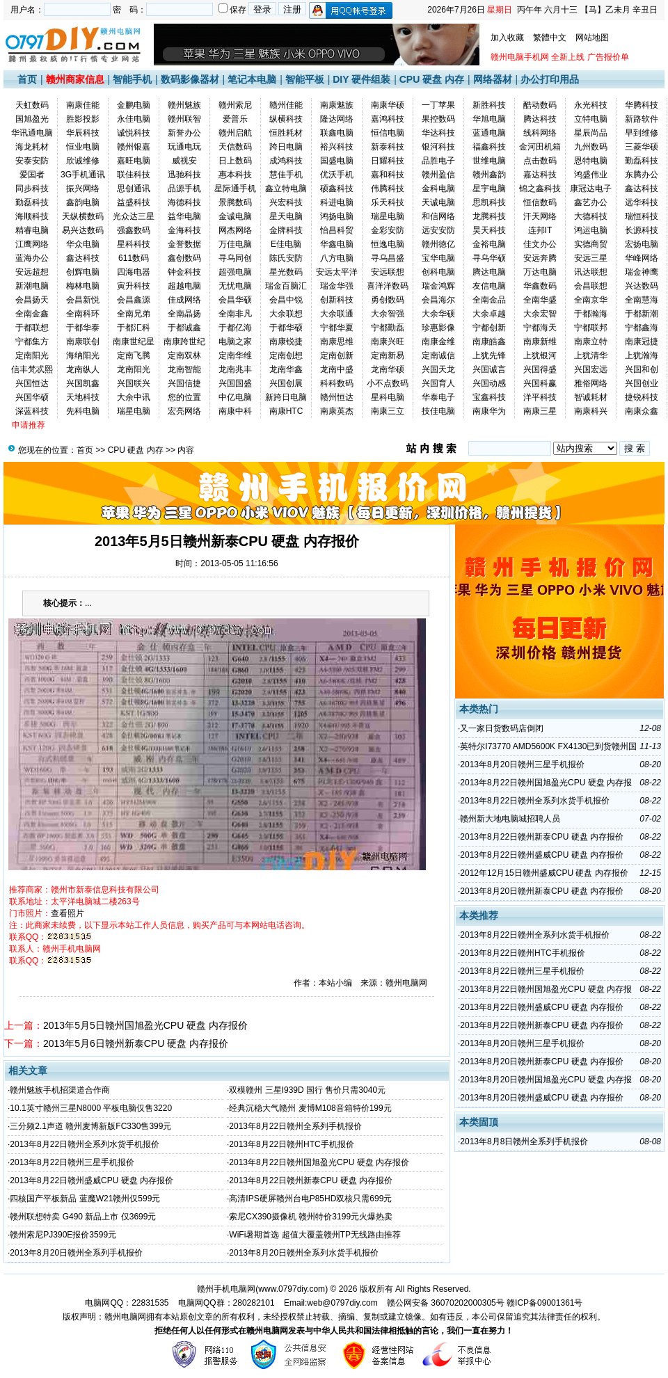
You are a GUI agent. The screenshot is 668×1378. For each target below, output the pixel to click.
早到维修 (641, 133)
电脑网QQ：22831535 (126, 1303)
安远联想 (387, 272)
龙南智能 (184, 369)
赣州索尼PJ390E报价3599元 (63, 1235)
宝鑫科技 (489, 397)
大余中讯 (133, 397)
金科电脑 (438, 188)
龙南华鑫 (286, 369)
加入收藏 (507, 37)
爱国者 (32, 174)
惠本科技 (235, 174)
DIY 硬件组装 (361, 79)
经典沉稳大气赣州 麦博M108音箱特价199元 (310, 1108)
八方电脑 (336, 258)
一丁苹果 (438, 105)
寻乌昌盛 (387, 258)
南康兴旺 (387, 341)
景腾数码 (235, 202)
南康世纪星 (133, 341)
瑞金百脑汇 (286, 286)
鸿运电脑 (590, 230)
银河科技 (438, 147)
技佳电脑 (438, 411)
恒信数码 (540, 202)
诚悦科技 (133, 133)
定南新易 (387, 355)
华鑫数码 (540, 286)
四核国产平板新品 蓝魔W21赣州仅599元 (85, 1198)
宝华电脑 (438, 258)
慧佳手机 (286, 174)
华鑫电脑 (336, 244)
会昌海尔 (438, 300)
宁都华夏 (336, 328)
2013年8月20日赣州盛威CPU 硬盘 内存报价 (541, 1098)
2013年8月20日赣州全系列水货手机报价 (304, 1253)
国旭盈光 (32, 119)
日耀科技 (387, 161)
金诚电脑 (235, 216)
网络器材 (492, 79)
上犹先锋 (489, 355)
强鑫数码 (133, 230)
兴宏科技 (286, 202)
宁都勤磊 (387, 328)
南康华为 (489, 411)
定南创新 (336, 355)
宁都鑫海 (641, 328)
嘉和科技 (387, 174)
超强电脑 (235, 272)
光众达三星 (133, 216)
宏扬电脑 (641, 244)
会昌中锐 (286, 300)
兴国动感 (489, 383)
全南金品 (489, 300)
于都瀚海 (590, 314)
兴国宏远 (590, 369)
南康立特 (590, 341)
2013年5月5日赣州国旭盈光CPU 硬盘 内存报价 (145, 1025)
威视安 (184, 161)
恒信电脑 (387, 133)
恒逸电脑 (387, 244)
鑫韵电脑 (83, 202)
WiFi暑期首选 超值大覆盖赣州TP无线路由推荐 (315, 1235)
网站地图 (592, 37)
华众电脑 (83, 244)
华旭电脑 (489, 119)
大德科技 (590, 216)
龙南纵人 (83, 369)
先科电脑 (83, 411)
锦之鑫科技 (540, 188)
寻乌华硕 (489, 258)
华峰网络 (641, 258)
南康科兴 (590, 411)
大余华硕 (438, 314)
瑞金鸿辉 (438, 286)
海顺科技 (32, 216)
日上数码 (235, 161)
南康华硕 (387, 105)
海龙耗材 (32, 147)
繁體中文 (549, 37)
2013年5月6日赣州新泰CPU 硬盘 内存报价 (135, 1043)
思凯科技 (489, 202)
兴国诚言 (489, 369)
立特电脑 (590, 119)
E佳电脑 (286, 244)
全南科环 (83, 314)
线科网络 (540, 133)
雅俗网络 (590, 383)
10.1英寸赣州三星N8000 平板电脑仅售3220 (91, 1108)
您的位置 (184, 397)
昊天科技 (489, 230)
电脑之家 (235, 341)
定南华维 (235, 355)
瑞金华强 (336, 286)
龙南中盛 (336, 369)
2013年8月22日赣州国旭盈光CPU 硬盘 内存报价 (319, 1162)
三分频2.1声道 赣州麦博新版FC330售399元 (90, 1126)
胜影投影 (83, 119)
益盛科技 (133, 202)
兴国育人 (438, 383)
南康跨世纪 (184, 341)
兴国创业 (641, 383)
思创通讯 (133, 188)
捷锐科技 (641, 397)
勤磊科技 (641, 161)
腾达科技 (540, 119)
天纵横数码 (83, 216)
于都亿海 (235, 328)
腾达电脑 (489, 272)
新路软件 (641, 119)
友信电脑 (489, 286)
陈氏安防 (286, 258)
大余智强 (387, 314)
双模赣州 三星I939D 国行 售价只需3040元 (307, 1090)
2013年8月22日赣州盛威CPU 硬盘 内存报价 (91, 1180)
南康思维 (336, 341)
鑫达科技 (641, 188)
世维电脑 (489, 161)
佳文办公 (540, 244)
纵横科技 (286, 119)
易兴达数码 (83, 230)
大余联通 (336, 314)
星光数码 (286, 272)
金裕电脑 (489, 244)
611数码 (133, 258)
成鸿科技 (286, 161)
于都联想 (32, 328)
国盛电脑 (336, 161)
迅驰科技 (184, 174)
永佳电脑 (133, 119)
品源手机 (184, 188)
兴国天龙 (438, 369)
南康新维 (540, 341)
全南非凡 (235, 314)
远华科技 (641, 202)
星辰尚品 (590, 133)
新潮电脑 (32, 286)
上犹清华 (590, 355)
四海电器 (133, 272)
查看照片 (67, 913)
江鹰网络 (32, 244)
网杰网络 (235, 230)
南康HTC (286, 411)
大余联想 (286, 314)
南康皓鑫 (489, 341)
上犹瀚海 (641, 355)
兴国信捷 (184, 383)
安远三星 (590, 258)
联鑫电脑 (336, 133)
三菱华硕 (641, 147)
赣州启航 (235, 133)
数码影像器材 (190, 79)
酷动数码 (540, 105)
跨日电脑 (286, 147)
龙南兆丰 (235, 369)
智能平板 (304, 79)
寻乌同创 (235, 258)
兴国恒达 (32, 383)
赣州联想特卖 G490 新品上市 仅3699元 (83, 1216)
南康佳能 (83, 105)
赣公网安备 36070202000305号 (447, 1303)
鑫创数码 (184, 258)
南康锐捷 (286, 341)
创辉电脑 (83, 272)
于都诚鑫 (184, 328)
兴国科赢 (540, 383)
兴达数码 (641, 286)
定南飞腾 (133, 355)
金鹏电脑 (133, 105)
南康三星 (540, 411)
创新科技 (336, 300)
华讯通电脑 (32, 133)
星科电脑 (387, 397)
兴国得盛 (540, 369)
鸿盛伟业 (590, 174)
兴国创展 (286, 383)
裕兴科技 (336, 147)
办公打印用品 (549, 79)
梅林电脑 (83, 286)
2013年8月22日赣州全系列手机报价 (295, 1126)
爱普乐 (235, 119)
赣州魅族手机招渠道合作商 (60, 1090)
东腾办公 (641, 174)
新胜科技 (489, 105)
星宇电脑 (489, 188)
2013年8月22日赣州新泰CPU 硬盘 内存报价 (310, 1180)
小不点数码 (387, 383)
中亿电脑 (235, 397)
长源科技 (641, 230)
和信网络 (438, 216)
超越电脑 (184, 286)
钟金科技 (184, 272)
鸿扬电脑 (336, 216)
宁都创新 (489, 328)
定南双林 (184, 355)
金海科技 (184, 230)
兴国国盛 (235, 383)
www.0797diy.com (291, 1289)
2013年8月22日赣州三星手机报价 (72, 1162)
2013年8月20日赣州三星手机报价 (522, 764)
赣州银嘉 (133, 147)
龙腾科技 (489, 216)
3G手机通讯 (83, 174)
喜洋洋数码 (387, 286)
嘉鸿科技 (387, 119)
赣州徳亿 (438, 244)
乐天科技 (387, 202)
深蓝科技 (32, 411)
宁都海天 (540, 328)
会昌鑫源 (133, 300)
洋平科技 (540, 397)
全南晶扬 (184, 314)
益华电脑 (184, 216)
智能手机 (132, 79)
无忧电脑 (235, 286)
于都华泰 (83, 328)
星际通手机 (235, 188)
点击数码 (540, 161)
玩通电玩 (184, 147)
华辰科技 (83, 133)
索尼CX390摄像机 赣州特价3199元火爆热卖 (310, 1216)
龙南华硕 (387, 369)
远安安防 (438, 230)
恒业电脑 (83, 147)
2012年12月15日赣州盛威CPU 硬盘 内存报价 (544, 873)
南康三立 (387, 411)
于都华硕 (286, 328)
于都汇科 (133, 328)
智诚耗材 (590, 397)
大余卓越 (489, 314)
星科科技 (133, 244)
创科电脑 (438, 272)
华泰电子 (438, 397)
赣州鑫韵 (489, 174)
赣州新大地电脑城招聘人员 (510, 819)
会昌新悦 (83, 300)
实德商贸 (590, 244)
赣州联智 (184, 119)
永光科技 (590, 105)
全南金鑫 (32, 314)
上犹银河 (540, 355)
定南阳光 (32, 355)
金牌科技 (286, 230)
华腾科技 (641, 105)
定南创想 (286, 355)
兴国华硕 (32, 397)
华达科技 (438, 133)
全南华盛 (540, 300)
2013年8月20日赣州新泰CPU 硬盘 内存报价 (541, 891)
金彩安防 (387, 230)
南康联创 (83, 341)
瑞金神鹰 (641, 272)
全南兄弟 (133, 314)
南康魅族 (336, 105)
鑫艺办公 (590, 202)
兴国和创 (641, 369)
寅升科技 (133, 286)
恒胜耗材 (286, 133)
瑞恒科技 (641, 216)
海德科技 (184, 202)
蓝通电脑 (489, 133)
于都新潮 (641, 314)
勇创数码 (387, 300)
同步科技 (32, 188)
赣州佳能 (286, 105)
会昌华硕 (235, 300)
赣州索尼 (235, 105)
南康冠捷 (641, 341)
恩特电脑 (590, 161)
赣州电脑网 (125, 1317)
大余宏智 (540, 314)
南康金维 (438, 341)
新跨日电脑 (286, 397)
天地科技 (83, 397)
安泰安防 (32, 161)
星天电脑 (286, 216)
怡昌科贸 (336, 230)
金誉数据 (184, 244)
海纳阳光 (83, 355)
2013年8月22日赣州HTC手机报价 (291, 1144)
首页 (27, 79)
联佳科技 (133, 174)
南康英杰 (336, 411)
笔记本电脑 (252, 79)
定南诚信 (438, 355)
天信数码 (235, 147)
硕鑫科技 (336, 188)
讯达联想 (590, 272)
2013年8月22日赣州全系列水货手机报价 (84, 1144)
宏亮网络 (184, 411)
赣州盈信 (438, 174)
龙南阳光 (133, 369)
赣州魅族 (184, 105)
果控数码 (438, 119)
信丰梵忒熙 (32, 369)
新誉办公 (184, 133)
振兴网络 (83, 188)
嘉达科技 (540, 174)
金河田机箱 (540, 147)
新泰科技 (387, 147)
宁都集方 (32, 341)
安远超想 (32, 272)
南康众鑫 (641, 411)
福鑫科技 (489, 147)
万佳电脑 (235, 244)
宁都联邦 (590, 328)
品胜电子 (438, 161)
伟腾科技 (387, 188)
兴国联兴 (133, 383)
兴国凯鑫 (83, 383)
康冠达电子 (591, 188)
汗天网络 (540, 216)
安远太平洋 (337, 272)
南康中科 (235, 411)
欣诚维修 (83, 161)
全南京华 (590, 300)
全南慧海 (641, 300)
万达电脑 (540, 272)
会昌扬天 (32, 300)
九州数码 (590, 147)
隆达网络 (336, 119)
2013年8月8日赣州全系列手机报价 (524, 1141)
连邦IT (540, 230)
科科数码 (336, 383)
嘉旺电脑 (133, 161)
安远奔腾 (540, 258)
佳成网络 (184, 300)
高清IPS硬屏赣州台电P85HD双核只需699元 (310, 1198)
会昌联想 (590, 286)
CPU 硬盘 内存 (431, 79)
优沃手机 (336, 174)
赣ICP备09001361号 (544, 1303)
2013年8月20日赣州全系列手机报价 (76, 1253)
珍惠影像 (438, 328)
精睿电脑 (32, 230)
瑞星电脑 (387, 216)
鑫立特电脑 (286, 188)
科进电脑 (336, 202)
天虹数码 (32, 105)
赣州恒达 (336, 397)
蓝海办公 (32, 258)
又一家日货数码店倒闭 (501, 728)
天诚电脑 (438, 202)
